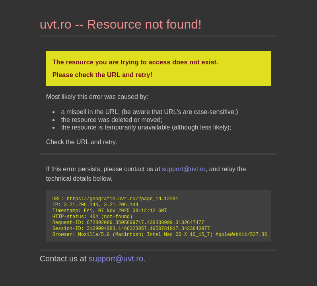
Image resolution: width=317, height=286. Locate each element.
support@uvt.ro (184, 169)
